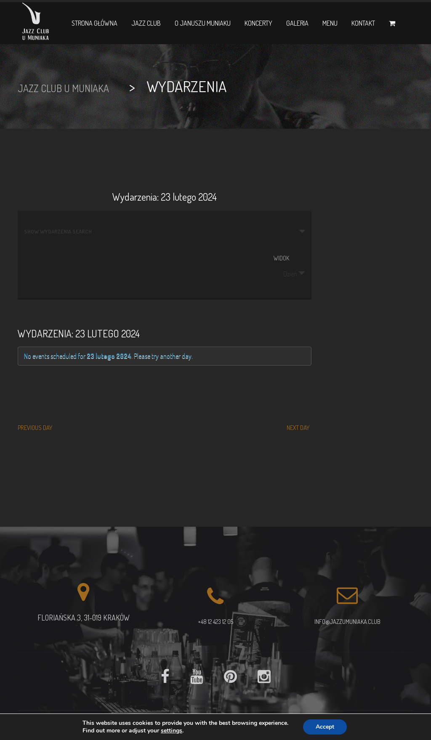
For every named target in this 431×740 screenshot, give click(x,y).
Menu (330, 23)
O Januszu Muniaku (203, 23)
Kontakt (363, 23)
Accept (325, 727)
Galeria (297, 23)
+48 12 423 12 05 (215, 621)
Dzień (285, 274)
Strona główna (94, 23)
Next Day (298, 428)
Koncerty (258, 23)
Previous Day (35, 428)
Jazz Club (146, 23)
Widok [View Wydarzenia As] (281, 258)
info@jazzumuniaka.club (347, 621)
